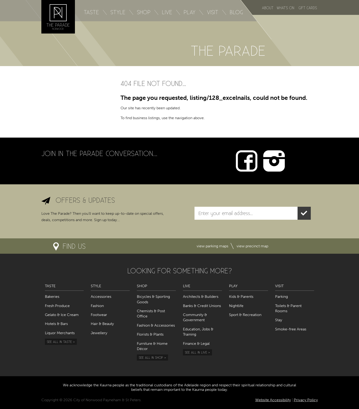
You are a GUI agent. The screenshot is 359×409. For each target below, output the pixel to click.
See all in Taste (59, 341)
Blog (236, 12)
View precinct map (252, 246)
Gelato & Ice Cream (62, 314)
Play (189, 12)
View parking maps (212, 246)
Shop (144, 12)
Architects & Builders (200, 296)
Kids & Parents (241, 296)
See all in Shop (151, 357)
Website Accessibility (273, 400)
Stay (278, 320)
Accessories (101, 296)
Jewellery (99, 333)
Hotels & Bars (56, 323)
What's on (285, 7)
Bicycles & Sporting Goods (153, 299)
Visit (212, 12)
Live (167, 12)
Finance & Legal (196, 343)
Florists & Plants (150, 334)
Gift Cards (307, 7)
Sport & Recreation (245, 314)
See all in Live (196, 352)
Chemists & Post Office (151, 313)
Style (117, 12)
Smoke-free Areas (290, 329)
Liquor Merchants (60, 333)
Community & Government (195, 317)
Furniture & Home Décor (152, 346)
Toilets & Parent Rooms (288, 308)
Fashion (97, 306)
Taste (91, 12)
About (267, 7)
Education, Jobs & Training (198, 332)
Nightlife (236, 306)
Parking (281, 296)
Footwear (99, 314)
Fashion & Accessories (156, 325)
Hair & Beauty (102, 323)
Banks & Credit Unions (202, 306)
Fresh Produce (57, 306)
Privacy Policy (306, 400)
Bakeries (52, 296)
